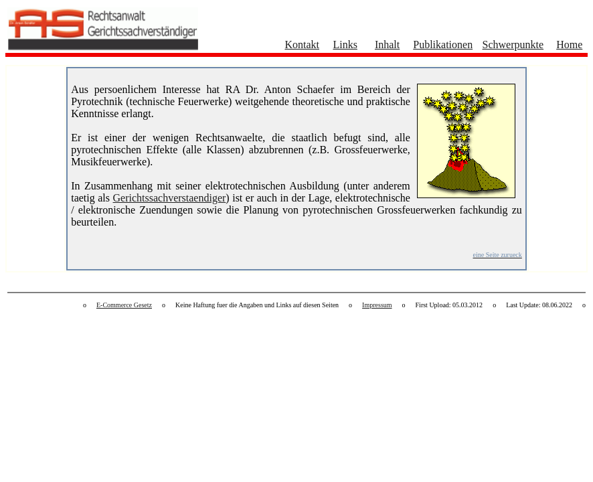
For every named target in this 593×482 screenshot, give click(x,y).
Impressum (377, 305)
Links (345, 44)
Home (569, 44)
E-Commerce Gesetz (124, 305)
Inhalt (387, 44)
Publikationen (443, 44)
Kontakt (301, 44)
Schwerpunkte (513, 44)
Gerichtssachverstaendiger (169, 198)
